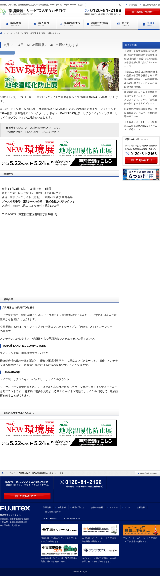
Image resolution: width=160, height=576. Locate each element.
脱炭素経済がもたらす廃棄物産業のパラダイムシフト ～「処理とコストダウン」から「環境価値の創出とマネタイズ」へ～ (141, 98)
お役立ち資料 (97, 507)
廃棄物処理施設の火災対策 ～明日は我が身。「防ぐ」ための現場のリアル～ (141, 113)
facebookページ (50, 518)
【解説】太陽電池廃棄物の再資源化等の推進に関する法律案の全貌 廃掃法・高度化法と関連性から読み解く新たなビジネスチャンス (141, 59)
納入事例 (62, 507)
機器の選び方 (78, 507)
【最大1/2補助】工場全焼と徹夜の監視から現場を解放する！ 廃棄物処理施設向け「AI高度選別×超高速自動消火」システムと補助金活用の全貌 (141, 79)
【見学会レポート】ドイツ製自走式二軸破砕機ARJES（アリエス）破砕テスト (140, 126)
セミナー (114, 507)
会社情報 (132, 5)
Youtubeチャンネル (72, 518)
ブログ (9, 33)
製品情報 (47, 507)
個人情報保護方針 (151, 5)
